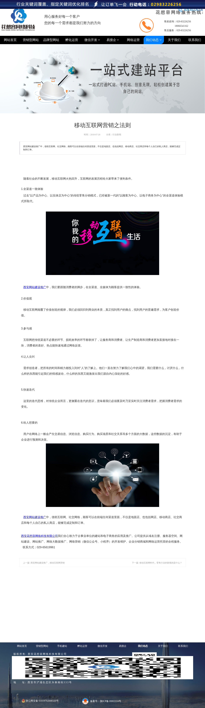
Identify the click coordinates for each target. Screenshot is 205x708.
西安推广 (34, 287)
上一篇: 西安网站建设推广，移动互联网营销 (44, 563)
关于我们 (174, 40)
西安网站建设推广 (34, 517)
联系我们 (194, 40)
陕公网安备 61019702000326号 (40, 700)
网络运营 (133, 40)
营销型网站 (31, 40)
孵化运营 (71, 40)
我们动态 (154, 40)
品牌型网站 (51, 40)
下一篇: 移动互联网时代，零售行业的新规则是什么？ (157, 563)
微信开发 (92, 40)
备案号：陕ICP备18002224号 (105, 701)
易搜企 (113, 40)
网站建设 (34, 287)
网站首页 (10, 40)
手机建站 (62, 646)
